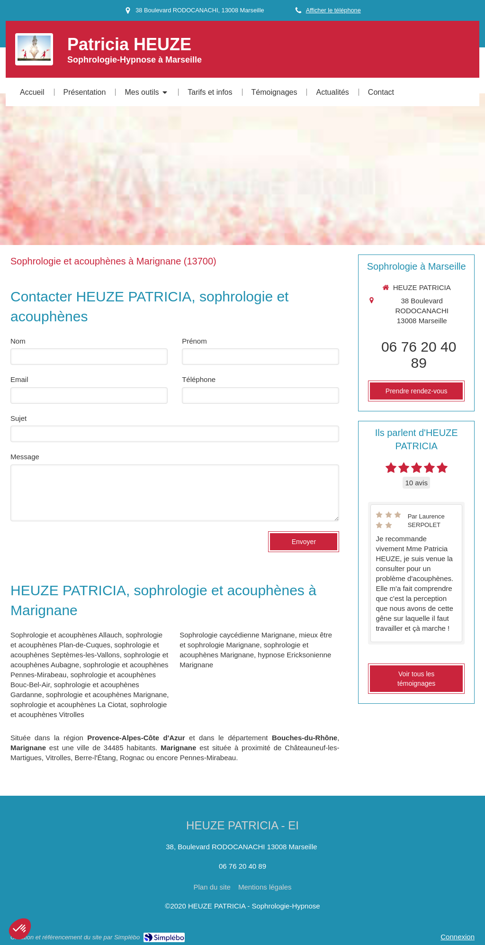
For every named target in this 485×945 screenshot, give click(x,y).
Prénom (194, 341)
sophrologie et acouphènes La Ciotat (68, 704)
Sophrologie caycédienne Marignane (237, 635)
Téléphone (199, 379)
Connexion (457, 937)
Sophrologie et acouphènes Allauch (66, 635)
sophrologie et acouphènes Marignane (106, 695)
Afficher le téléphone (333, 10)
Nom (18, 341)
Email (19, 379)
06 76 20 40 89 (418, 355)
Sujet (18, 418)
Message (24, 457)
